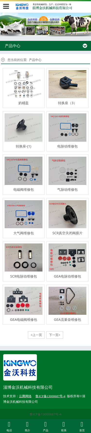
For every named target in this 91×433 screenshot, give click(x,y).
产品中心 (35, 60)
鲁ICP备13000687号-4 (45, 414)
